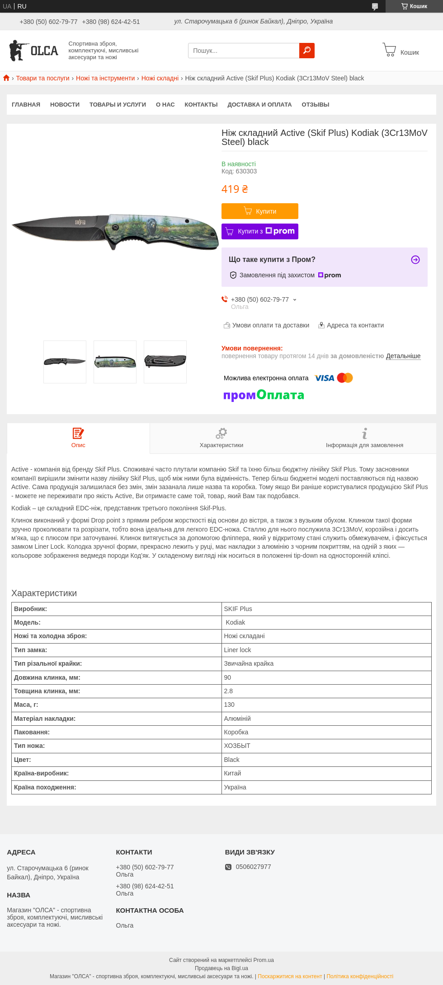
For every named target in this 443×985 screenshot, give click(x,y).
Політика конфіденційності (359, 976)
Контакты (201, 104)
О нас (165, 104)
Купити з (266, 231)
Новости (65, 104)
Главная (26, 104)
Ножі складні (160, 78)
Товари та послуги (42, 78)
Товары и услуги (118, 104)
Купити (266, 211)
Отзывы (316, 104)
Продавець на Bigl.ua (221, 968)
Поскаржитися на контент (290, 976)
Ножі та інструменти (105, 78)
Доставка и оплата (259, 104)
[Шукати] (307, 50)
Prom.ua (264, 960)
